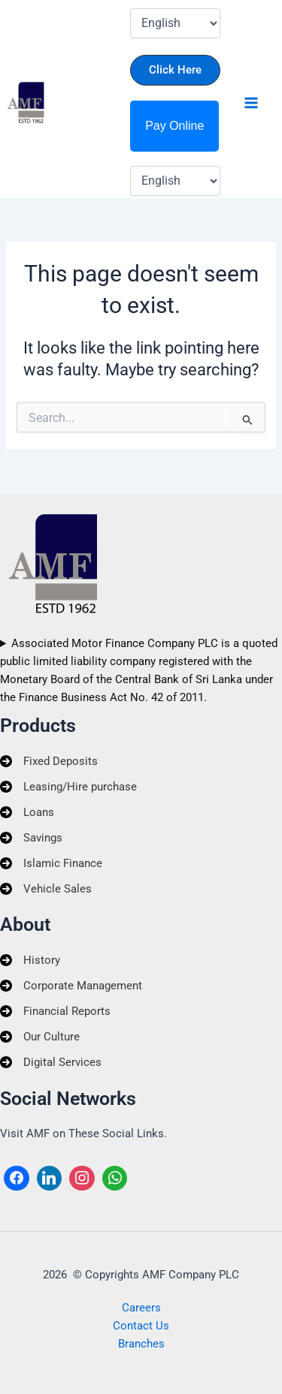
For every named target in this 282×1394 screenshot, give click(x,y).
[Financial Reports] (55, 1011)
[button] (175, 70)
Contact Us (141, 1325)
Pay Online (174, 125)
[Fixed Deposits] (49, 761)
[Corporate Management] (71, 986)
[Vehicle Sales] (46, 889)
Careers (141, 1307)
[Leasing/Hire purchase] (68, 787)
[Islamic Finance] (51, 863)
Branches (141, 1343)
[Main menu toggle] (251, 103)
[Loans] (27, 812)
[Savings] (31, 838)
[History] (30, 960)
